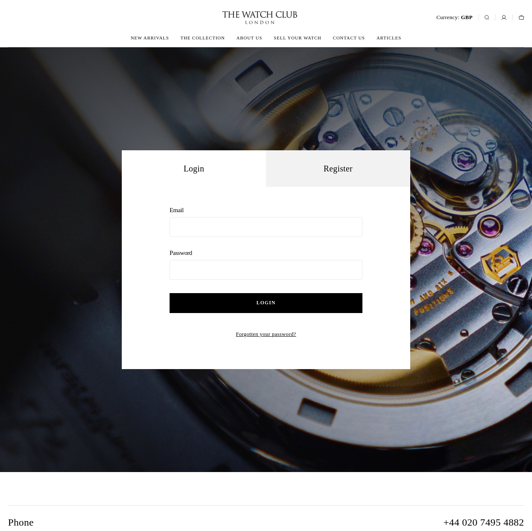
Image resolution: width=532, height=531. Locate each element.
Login (266, 303)
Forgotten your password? (266, 334)
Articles (389, 37)
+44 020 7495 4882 (483, 522)
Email (266, 222)
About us (249, 37)
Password (266, 265)
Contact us (349, 37)
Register (338, 168)
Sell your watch (297, 37)
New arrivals (150, 37)
